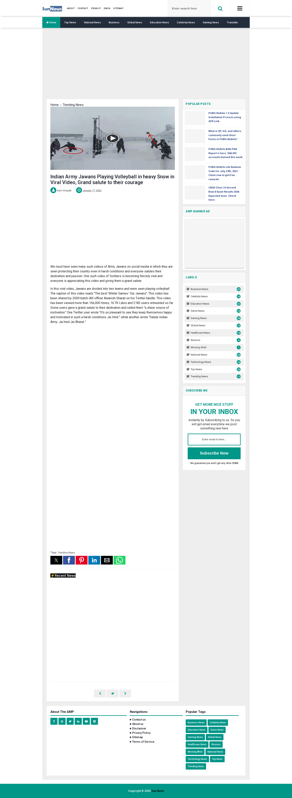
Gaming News (211, 22)
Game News (215, 311)
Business (114, 22)
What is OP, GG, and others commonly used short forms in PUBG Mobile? (224, 135)
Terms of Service (143, 741)
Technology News (215, 362)
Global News (134, 22)
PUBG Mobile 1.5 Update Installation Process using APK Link (224, 117)
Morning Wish (215, 347)
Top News (70, 22)
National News (92, 22)
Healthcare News (215, 333)
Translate (232, 22)
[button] (56, 560)
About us (137, 724)
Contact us (139, 719)
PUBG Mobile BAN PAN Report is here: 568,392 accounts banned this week (225, 153)
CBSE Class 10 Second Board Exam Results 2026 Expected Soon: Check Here (223, 193)
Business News (215, 289)
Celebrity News (186, 22)
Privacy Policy (141, 732)
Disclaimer (139, 728)
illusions (215, 340)
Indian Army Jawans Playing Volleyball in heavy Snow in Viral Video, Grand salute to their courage (112, 179)
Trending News (66, 552)
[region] (146, 66)
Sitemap (137, 737)
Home (51, 22)
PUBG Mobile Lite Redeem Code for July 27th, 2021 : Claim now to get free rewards (224, 173)
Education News (159, 22)
